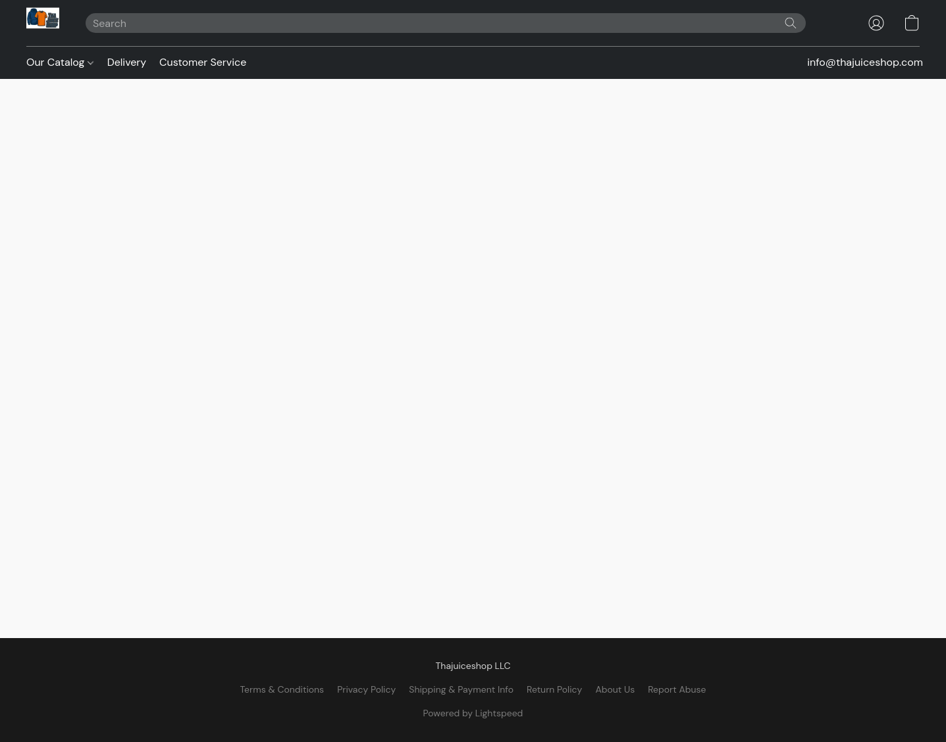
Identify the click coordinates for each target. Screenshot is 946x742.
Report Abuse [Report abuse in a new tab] (677, 689)
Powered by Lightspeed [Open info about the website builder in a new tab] (473, 713)
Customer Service (202, 62)
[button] (42, 23)
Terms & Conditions (282, 689)
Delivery (126, 62)
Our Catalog (59, 62)
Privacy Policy (366, 689)
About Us (615, 689)
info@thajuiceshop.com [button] (865, 62)
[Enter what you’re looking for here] (446, 23)
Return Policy (554, 689)
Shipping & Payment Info (461, 689)
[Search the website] (791, 23)
